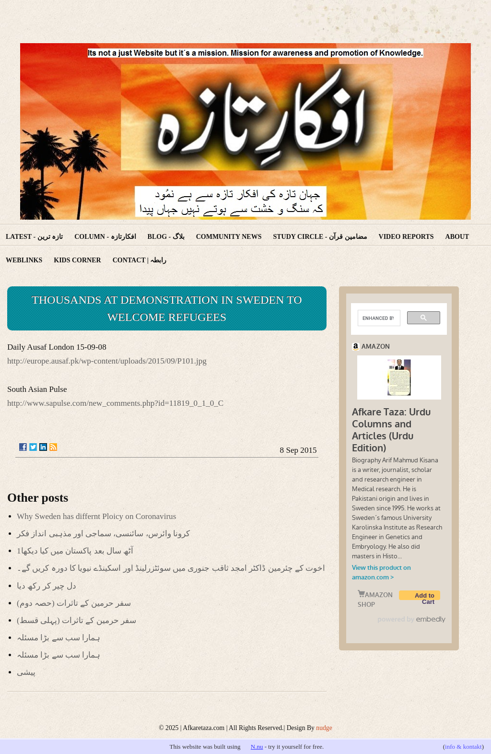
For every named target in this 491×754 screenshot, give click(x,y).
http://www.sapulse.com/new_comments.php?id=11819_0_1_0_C (115, 403)
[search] (378, 318)
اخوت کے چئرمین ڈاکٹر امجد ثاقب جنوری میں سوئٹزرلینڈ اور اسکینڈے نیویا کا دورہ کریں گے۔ (171, 568)
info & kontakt (463, 746)
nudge (324, 727)
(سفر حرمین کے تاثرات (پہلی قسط (76, 620)
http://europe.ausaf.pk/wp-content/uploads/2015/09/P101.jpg (107, 360)
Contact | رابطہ (140, 260)
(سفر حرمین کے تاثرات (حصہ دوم (74, 603)
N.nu (257, 746)
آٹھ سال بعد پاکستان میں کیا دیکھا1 (75, 550)
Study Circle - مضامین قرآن (320, 236)
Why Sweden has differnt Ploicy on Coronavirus (96, 516)
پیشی (26, 672)
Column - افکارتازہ (105, 236)
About (457, 236)
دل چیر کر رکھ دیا (46, 585)
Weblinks (24, 260)
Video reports (406, 236)
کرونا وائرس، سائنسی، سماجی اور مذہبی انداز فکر (103, 533)
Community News (229, 236)
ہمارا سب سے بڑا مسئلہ (58, 637)
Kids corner (77, 260)
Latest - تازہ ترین (34, 236)
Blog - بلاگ (166, 236)
